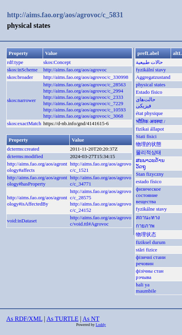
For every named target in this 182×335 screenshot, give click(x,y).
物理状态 (146, 234)
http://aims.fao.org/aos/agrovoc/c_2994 (83, 91)
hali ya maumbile (146, 288)
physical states (150, 84)
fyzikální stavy (151, 70)
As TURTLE (63, 318)
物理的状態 (148, 144)
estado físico (148, 181)
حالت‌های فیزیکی (145, 102)
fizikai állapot (150, 129)
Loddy (101, 324)
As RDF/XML (24, 318)
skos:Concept (57, 62)
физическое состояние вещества (148, 195)
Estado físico (149, 92)
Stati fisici (146, 136)
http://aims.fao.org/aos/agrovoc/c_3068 (83, 116)
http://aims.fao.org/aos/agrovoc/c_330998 (85, 77)
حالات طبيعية (149, 62)
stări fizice (146, 250)
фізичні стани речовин (151, 260)
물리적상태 (148, 152)
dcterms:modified (25, 156)
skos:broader (20, 77)
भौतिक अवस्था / (150, 121)
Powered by (86, 324)
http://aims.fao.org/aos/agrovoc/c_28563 (84, 84)
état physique (149, 113)
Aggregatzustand (153, 77)
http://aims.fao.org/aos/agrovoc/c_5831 (65, 15)
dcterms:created (23, 149)
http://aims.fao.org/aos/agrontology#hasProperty (37, 181)
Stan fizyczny (150, 174)
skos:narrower (21, 100)
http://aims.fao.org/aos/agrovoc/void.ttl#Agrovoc (100, 221)
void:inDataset (22, 221)
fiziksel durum (150, 242)
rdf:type (15, 62)
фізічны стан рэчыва (150, 274)
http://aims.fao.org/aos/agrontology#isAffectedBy (37, 201)
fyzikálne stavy (151, 209)
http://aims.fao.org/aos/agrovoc (75, 70)
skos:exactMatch (24, 123)
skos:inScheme (22, 70)
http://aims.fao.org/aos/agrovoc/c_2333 (83, 97)
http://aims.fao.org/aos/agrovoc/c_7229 (83, 103)
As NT (91, 318)
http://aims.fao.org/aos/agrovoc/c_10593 (84, 110)
